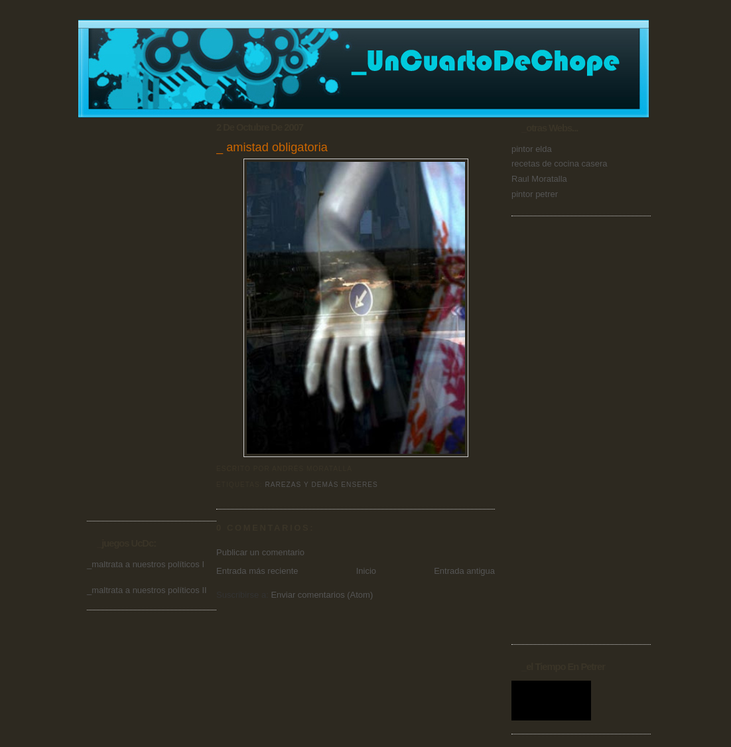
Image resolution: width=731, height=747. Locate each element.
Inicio (366, 571)
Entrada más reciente (257, 571)
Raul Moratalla (539, 179)
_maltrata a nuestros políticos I (145, 564)
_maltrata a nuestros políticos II (147, 590)
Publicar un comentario (260, 552)
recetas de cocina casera (559, 164)
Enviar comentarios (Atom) (322, 595)
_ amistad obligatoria (272, 147)
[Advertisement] (140, 305)
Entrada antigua (464, 571)
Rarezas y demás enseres (321, 484)
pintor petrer (534, 194)
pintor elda (531, 149)
